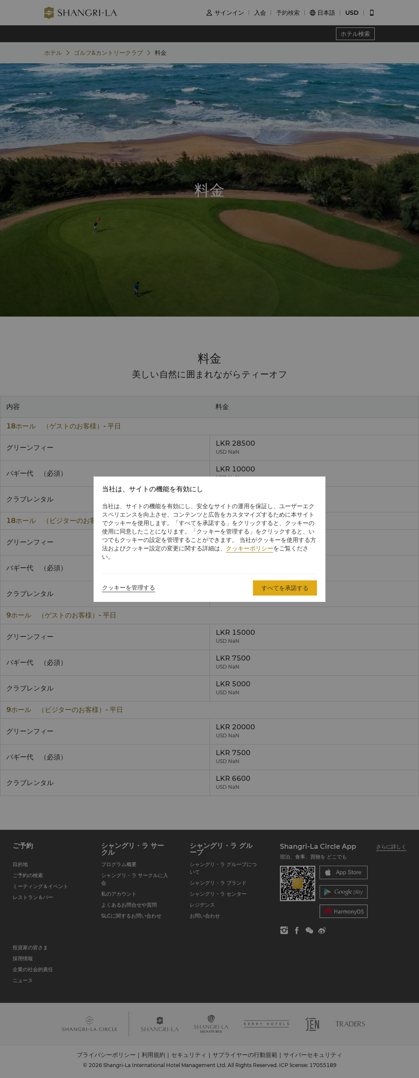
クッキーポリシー (249, 548)
